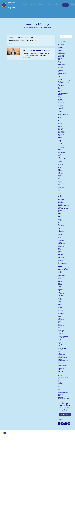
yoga (59, 466)
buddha (60, 85)
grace (59, 202)
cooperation (61, 121)
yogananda (61, 472)
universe (60, 439)
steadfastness (62, 407)
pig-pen (60, 331)
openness (60, 311)
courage (60, 128)
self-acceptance (62, 368)
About (29, 512)
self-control (61, 370)
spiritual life (61, 396)
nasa (59, 294)
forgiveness (26, 59)
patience (60, 324)
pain (59, 315)
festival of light (62, 172)
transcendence (62, 424)
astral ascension (62, 69)
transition (60, 429)
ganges (60, 195)
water (59, 448)
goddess (60, 200)
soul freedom (61, 389)
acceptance (61, 48)
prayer (59, 342)
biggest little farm (63, 80)
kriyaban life (61, 259)
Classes (48, 5)
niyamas (60, 304)
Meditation (33, 5)
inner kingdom (62, 235)
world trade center (63, 461)
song (59, 385)
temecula (60, 418)
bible (59, 78)
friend (59, 187)
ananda (60, 54)
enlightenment (62, 165)
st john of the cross (63, 404)
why (59, 453)
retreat (60, 355)
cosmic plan (61, 124)
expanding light (62, 169)
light (59, 265)
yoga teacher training (64, 470)
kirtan (59, 257)
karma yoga (61, 254)
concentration (22, 41)
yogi (59, 474)
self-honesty (61, 374)
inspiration (61, 241)
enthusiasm (61, 167)
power (59, 337)
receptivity (61, 352)
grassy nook (61, 204)
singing (60, 383)
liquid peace (61, 267)
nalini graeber (62, 293)
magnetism (61, 272)
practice (60, 341)
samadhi (60, 366)
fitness (60, 174)
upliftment (61, 444)
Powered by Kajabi (68, 517)
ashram (60, 65)
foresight (60, 180)
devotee (60, 141)
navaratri (36, 59)
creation (60, 130)
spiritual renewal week (64, 402)
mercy (59, 280)
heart (59, 219)
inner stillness (61, 239)
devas (59, 139)
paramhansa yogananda (65, 318)
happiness (61, 211)
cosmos (60, 126)
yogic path (61, 476)
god (59, 198)
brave (59, 84)
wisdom (60, 459)
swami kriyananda (63, 416)
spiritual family (62, 394)
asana (59, 63)
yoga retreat (61, 468)
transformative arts (63, 428)
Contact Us (36, 512)
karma (59, 252)
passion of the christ (64, 320)
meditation (61, 278)
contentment (61, 119)
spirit (59, 391)
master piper (61, 276)
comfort (60, 113)
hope (59, 224)
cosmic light (61, 122)
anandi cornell (62, 60)
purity (59, 348)
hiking (59, 222)
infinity (60, 230)
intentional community (64, 243)
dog (59, 158)
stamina (60, 405)
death (59, 135)
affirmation (61, 50)
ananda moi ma (62, 56)
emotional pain (62, 161)
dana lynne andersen (64, 132)
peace (59, 326)
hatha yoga (61, 215)
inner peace (61, 237)
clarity (59, 109)
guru (59, 209)
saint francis (61, 363)
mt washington (62, 289)
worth (59, 463)
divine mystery (62, 154)
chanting (60, 102)
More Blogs (64, 493)
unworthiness (61, 441)
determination (62, 137)
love (59, 268)
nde (59, 300)
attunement (61, 71)
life (59, 263)
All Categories (61, 45)
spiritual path (61, 398)
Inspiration (57, 5)
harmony (60, 213)
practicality (61, 339)
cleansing (60, 111)
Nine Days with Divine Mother (35, 53)
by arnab (60, 87)
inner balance (61, 233)
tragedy (60, 422)
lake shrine (61, 261)
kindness (60, 256)
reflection (60, 354)
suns (59, 413)
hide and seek (62, 220)
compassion (61, 115)
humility (60, 226)
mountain (60, 287)
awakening (61, 72)
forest (59, 182)
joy (58, 250)
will (59, 455)
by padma (60, 95)
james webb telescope (64, 246)
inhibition (60, 231)
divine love (42, 57)
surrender (60, 415)
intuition (60, 244)
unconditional (62, 435)
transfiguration (62, 426)
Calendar (41, 5)
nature (59, 296)
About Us (24, 5)
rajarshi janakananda (64, 350)
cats (59, 100)
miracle (60, 281)
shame (60, 379)
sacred (60, 361)
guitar (59, 207)
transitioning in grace (64, 431)
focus (28, 41)
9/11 (59, 47)
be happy (60, 74)
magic (59, 270)
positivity (31, 41)
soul (59, 387)
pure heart (61, 344)
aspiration (60, 67)
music (59, 291)
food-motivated (62, 178)
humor (59, 228)
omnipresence (62, 305)
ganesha (60, 191)
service (60, 378)
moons (59, 283)
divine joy (60, 146)
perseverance (61, 329)
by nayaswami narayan (64, 93)
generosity (61, 196)
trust (59, 433)
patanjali (60, 322)
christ (59, 104)
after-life (60, 52)
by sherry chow (62, 98)
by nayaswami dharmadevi (14, 41)
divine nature (61, 156)
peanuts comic (62, 328)
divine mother (47, 57)
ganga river (61, 193)
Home (18, 5)
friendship (60, 189)
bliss (59, 82)
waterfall (60, 450)
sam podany (61, 365)
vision (44, 59)
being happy (61, 76)
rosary (41, 59)
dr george (60, 159)
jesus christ (61, 248)
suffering (60, 411)
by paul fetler (61, 97)
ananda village (62, 58)
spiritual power (62, 400)
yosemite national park (64, 477)
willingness (61, 457)
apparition (26, 57)
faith (59, 170)
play (59, 333)
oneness (60, 307)
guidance (60, 206)
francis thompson (63, 185)
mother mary (31, 59)
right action (61, 357)
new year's (61, 302)
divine (59, 145)
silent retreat (61, 381)
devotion (60, 143)
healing (60, 217)
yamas (59, 465)
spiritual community (63, 392)
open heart (61, 309)
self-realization (62, 376)
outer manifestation (63, 313)
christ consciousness (64, 106)
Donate (65, 5)
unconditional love (63, 437)
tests (35, 41)
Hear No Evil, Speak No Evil (23, 38)
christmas (60, 108)
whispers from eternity (64, 452)
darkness (60, 133)
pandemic (60, 317)
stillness (60, 409)
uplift (59, 442)
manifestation (62, 274)
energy (59, 163)
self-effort (61, 372)
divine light (61, 148)
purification (61, 346)
